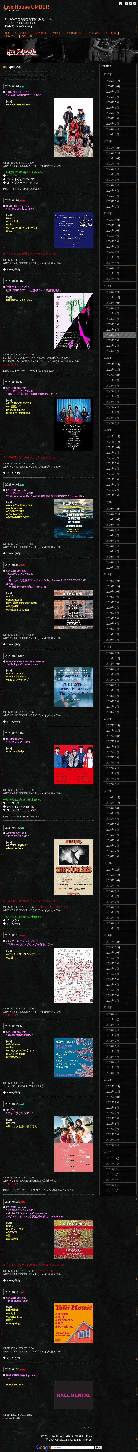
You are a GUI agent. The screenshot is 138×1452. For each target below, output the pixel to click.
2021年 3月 (112, 484)
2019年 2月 (112, 634)
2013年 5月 (112, 1051)
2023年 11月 (113, 297)
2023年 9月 (112, 308)
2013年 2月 (112, 1067)
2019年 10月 (113, 591)
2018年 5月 (112, 690)
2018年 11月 (113, 658)
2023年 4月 (112, 335)
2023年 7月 (112, 319)
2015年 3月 (112, 917)
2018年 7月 (112, 679)
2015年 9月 (112, 885)
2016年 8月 (112, 818)
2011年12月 (113, 1158)
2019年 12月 (113, 581)
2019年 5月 (112, 618)
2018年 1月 (112, 712)
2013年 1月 (112, 1072)
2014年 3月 (112, 990)
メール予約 (11, 269)
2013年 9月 (112, 1030)
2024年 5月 (112, 257)
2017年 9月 (112, 741)
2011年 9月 (112, 1174)
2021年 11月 (113, 441)
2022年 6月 (112, 396)
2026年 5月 (112, 113)
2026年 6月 (112, 107)
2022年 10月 (113, 375)
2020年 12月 (113, 508)
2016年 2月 (112, 851)
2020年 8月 (112, 530)
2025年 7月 (112, 174)
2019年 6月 (112, 613)
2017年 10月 (113, 736)
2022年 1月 (112, 423)
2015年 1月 (112, 928)
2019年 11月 (113, 586)
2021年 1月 (112, 495)
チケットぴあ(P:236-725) (19, 179)
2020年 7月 (112, 535)
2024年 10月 (113, 230)
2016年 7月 (112, 824)
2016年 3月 (112, 845)
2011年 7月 (112, 1185)
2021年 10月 (113, 447)
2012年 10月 (113, 1097)
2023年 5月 (112, 329)
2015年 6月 (112, 901)
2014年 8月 (112, 963)
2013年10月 (113, 1024)
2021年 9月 (112, 452)
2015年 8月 (112, 891)
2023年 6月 (112, 324)
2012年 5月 (112, 1123)
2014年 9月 (112, 958)
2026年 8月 (112, 97)
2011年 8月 (112, 1179)
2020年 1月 (112, 567)
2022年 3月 (112, 412)
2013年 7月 (112, 1040)
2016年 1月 (112, 856)
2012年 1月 (112, 1145)
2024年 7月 (112, 246)
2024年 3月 (112, 268)
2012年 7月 (112, 1113)
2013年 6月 (112, 1046)
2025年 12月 (113, 147)
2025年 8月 (112, 169)
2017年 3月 (112, 773)
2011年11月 (113, 1163)
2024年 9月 (112, 236)
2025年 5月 (112, 185)
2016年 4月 (112, 840)
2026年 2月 (112, 129)
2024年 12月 (113, 220)
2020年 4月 (112, 551)
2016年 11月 (113, 802)
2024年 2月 (112, 273)
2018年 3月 (112, 701)
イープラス (11, 175)
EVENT (55, 33)
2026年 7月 (112, 102)
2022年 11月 (113, 369)
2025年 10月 (113, 158)
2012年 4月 (112, 1129)
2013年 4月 (112, 1056)
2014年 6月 (112, 974)
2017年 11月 (113, 730)
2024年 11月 (113, 225)
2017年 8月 (112, 746)
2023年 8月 (112, 313)
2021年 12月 (113, 436)
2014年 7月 (112, 968)
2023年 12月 (113, 292)
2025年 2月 (112, 201)
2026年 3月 (112, 123)
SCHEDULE (22, 33)
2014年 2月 (112, 995)
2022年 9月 (112, 380)
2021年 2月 (112, 490)
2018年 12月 (113, 653)
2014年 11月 (113, 947)
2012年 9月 (112, 1102)
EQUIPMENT (73, 33)
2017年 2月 (112, 778)
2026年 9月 (112, 91)
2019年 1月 (112, 639)
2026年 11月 (113, 81)
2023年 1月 (112, 351)
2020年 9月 (112, 524)
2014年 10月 (113, 952)
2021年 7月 (112, 463)
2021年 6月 (112, 468)
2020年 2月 (112, 562)
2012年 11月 (113, 1091)
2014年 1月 (112, 1000)
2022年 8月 (112, 385)
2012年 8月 (112, 1107)
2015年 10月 (113, 880)
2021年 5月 (112, 474)
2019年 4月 (112, 623)
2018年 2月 (112, 706)
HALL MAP (93, 33)
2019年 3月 (112, 629)
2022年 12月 (113, 364)
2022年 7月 (112, 391)
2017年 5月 (112, 762)
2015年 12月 (113, 869)
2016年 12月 (113, 797)
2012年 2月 (112, 1139)
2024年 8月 (112, 241)
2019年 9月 (112, 597)
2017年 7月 (112, 752)
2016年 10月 (113, 808)
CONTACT (10, 36)
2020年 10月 (113, 519)
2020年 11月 (113, 514)
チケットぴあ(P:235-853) (19, 806)
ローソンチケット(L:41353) (21, 182)
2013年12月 (113, 1014)
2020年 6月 (112, 540)
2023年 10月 (113, 302)
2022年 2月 (112, 417)
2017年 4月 (112, 768)
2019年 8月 (112, 602)
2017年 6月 (112, 757)
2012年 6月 (112, 1118)
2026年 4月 (112, 118)
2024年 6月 (112, 252)
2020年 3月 (112, 556)
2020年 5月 (112, 546)
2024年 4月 (112, 262)
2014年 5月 (112, 979)
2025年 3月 (112, 196)
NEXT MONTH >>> (38, 75)
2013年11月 (113, 1019)
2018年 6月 (112, 685)
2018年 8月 (112, 674)
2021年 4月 (112, 479)
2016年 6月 (112, 829)
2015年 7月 (112, 896)
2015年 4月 (112, 912)
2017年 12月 (113, 725)
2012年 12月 (113, 1086)
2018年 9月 (112, 669)
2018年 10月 (113, 663)
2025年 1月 (112, 206)
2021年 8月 (112, 458)
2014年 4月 (112, 984)
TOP (7, 33)
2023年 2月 (112, 345)
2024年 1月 (112, 278)
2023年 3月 (112, 340)
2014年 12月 (113, 941)
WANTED (40, 33)
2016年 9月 (112, 813)
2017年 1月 (112, 784)
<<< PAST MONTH (14, 75)
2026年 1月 (112, 134)
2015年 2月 (112, 923)
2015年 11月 (113, 875)
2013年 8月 (112, 1035)
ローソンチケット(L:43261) (21, 810)
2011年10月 (113, 1169)
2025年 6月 (112, 179)
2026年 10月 (113, 86)
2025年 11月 (113, 153)
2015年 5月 (112, 907)
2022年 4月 (112, 407)
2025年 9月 (112, 163)
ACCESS (111, 33)
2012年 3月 (112, 1134)
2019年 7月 (112, 607)
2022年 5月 (112, 401)
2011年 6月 (112, 1190)
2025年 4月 (112, 190)
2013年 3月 (112, 1062)
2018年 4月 (112, 696)
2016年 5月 (112, 835)
